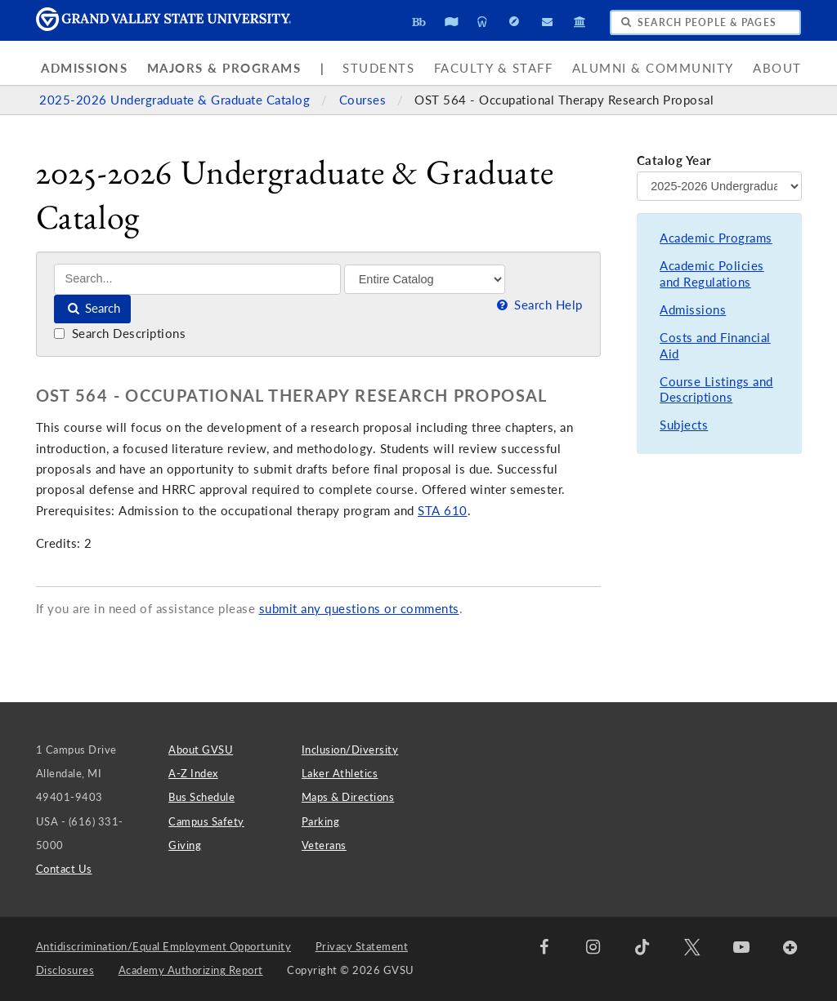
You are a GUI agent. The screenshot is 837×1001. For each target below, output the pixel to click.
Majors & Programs (224, 68)
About (777, 68)
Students (378, 68)
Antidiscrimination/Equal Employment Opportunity (164, 946)
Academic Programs (716, 238)
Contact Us (64, 868)
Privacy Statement (362, 946)
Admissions (84, 68)
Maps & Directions (348, 796)
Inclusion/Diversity (350, 749)
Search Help (538, 305)
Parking (321, 821)
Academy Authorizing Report (191, 970)
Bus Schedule (201, 796)
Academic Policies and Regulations (712, 274)
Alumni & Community (653, 68)
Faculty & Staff (493, 68)
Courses (364, 100)
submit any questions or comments (359, 609)
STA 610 (443, 511)
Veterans (324, 845)
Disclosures (65, 970)
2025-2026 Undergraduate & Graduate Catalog (176, 100)
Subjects (684, 425)
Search (92, 308)
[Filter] (424, 279)
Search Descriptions (120, 333)
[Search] (197, 279)
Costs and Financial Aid (715, 346)
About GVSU (200, 749)
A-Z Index (193, 773)
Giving (184, 845)
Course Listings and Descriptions (716, 390)
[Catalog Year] (719, 186)
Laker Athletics (340, 773)
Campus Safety (206, 821)
